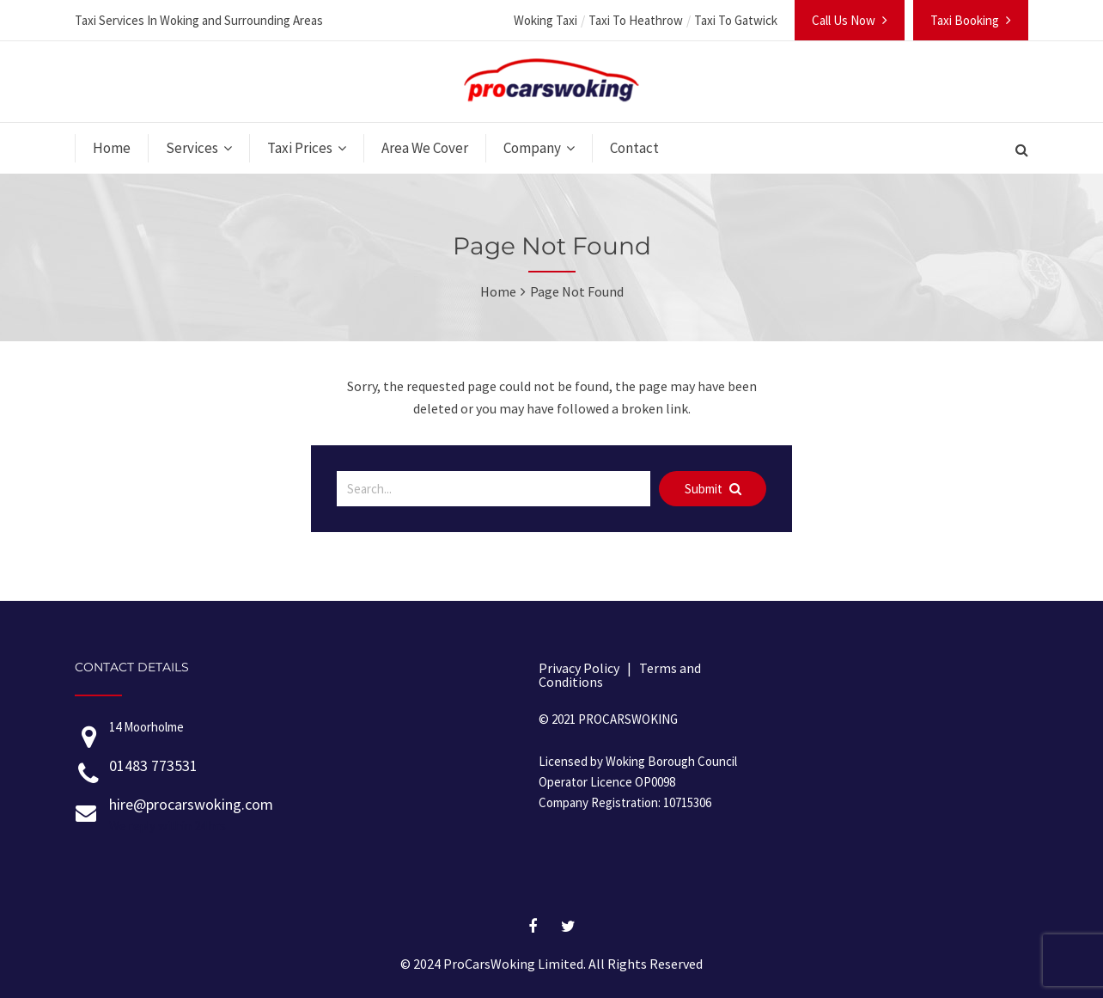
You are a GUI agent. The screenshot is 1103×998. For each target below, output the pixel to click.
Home (112, 147)
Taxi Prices (299, 147)
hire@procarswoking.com (191, 804)
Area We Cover (424, 147)
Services (192, 147)
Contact (634, 147)
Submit (713, 489)
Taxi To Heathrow (635, 20)
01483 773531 (153, 765)
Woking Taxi (545, 20)
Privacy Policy (579, 668)
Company (532, 147)
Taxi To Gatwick (735, 20)
